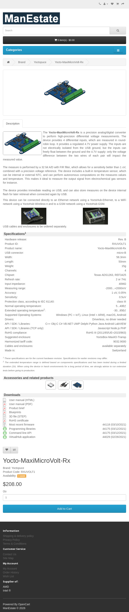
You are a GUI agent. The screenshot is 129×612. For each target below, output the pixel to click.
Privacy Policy (11, 539)
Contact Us (9, 554)
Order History (11, 572)
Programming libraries (22, 428)
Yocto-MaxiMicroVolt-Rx (69, 62)
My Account (10, 568)
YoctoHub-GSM (95, 203)
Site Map (8, 558)
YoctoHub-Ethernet (101, 200)
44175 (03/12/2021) (114, 428)
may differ (102, 358)
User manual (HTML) (21, 400)
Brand (21, 62)
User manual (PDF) (20, 404)
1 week (21, 476)
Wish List (8, 576)
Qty (5, 491)
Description (13, 123)
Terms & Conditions (14, 543)
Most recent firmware (21, 424)
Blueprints (15, 412)
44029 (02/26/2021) (114, 436)
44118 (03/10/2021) (114, 424)
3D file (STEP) (17, 416)
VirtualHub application (22, 436)
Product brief (16, 408)
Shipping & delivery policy (18, 535)
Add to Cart (64, 508)
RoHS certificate (19, 420)
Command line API (20, 432)
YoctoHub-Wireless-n (35, 203)
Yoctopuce (40, 62)
